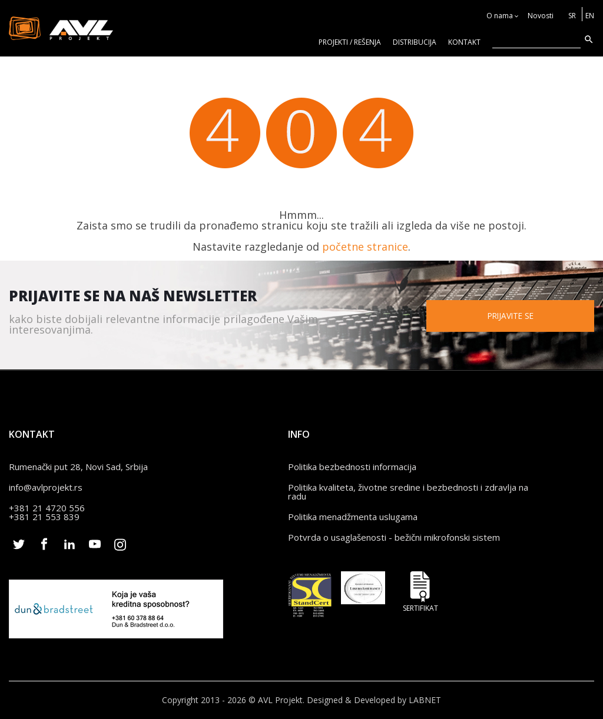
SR (572, 16)
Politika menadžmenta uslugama (353, 516)
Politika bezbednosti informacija (352, 466)
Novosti (541, 16)
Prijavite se (514, 315)
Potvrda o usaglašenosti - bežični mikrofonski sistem (394, 537)
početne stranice (365, 246)
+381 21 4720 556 (47, 508)
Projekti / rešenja (350, 42)
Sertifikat (420, 591)
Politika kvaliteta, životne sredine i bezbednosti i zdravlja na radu (408, 491)
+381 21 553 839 (44, 516)
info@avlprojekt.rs (45, 487)
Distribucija (414, 42)
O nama (499, 16)
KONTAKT (464, 42)
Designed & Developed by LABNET (374, 699)
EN (589, 16)
